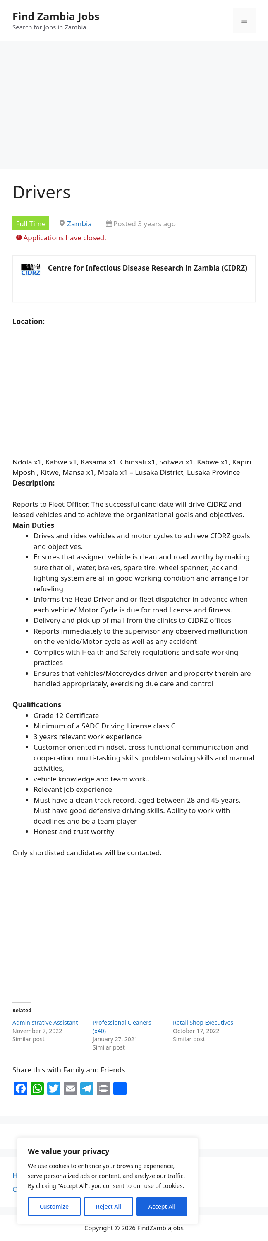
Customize (54, 1206)
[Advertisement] (134, 108)
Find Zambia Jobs (56, 16)
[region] (108, 1180)
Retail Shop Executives (203, 1022)
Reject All (108, 1206)
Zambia (79, 223)
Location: (28, 321)
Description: (33, 483)
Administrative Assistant (45, 1022)
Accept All (161, 1206)
